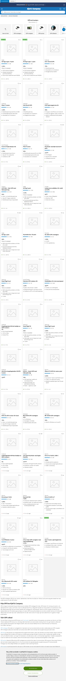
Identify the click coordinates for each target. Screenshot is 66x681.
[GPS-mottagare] (17, 29)
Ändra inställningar (33, 676)
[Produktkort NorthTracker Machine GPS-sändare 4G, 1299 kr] (32, 267)
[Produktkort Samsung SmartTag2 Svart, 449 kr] (11, 267)
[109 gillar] (19, 518)
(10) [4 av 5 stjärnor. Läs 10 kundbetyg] (10, 583)
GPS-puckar (3, 640)
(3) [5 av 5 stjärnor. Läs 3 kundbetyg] (53, 373)
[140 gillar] (40, 434)
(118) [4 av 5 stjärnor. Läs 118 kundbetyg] (53, 283)
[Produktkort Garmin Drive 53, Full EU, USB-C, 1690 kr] (54, 442)
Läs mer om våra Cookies (12, 663)
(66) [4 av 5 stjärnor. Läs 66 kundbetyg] (31, 459)
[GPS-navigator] (29, 29)
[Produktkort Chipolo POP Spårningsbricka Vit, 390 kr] (54, 91)
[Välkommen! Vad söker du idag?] (34, 12)
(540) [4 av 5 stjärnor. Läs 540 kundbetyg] (53, 191)
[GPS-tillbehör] (53, 29)
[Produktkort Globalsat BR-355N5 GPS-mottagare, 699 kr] (32, 402)
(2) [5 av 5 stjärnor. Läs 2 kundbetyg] (9, 459)
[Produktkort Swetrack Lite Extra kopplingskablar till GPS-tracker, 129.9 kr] (11, 357)
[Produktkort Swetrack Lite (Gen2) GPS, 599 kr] (32, 91)
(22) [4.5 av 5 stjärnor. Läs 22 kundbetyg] (53, 499)
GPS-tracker (3, 646)
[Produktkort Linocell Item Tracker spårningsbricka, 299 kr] (54, 526)
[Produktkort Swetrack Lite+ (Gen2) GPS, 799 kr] (54, 48)
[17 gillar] (19, 259)
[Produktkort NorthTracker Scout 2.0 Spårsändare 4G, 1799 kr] (11, 133)
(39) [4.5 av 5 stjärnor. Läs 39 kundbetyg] (53, 457)
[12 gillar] (19, 83)
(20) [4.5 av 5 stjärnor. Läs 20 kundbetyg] (31, 236)
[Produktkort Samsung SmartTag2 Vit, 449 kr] (32, 312)
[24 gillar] (62, 475)
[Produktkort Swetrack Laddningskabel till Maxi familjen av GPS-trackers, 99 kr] (11, 442)
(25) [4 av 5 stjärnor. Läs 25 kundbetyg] (10, 542)
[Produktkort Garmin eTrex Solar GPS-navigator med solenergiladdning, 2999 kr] (32, 526)
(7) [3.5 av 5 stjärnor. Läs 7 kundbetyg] (31, 148)
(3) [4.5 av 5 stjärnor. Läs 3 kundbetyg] (53, 236)
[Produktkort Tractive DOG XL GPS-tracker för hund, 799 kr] (11, 402)
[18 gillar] (19, 559)
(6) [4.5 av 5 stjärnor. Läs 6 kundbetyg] (31, 107)
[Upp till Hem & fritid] (5, 29)
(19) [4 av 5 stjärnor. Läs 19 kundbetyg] (10, 107)
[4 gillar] (41, 83)
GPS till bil (3, 632)
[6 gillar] (41, 349)
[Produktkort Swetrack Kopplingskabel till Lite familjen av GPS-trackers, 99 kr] (11, 312)
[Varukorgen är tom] (64, 9)
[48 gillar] (19, 166)
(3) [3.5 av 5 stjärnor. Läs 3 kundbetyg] (31, 283)
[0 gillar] (41, 394)
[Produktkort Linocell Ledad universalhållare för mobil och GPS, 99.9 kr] (54, 174)
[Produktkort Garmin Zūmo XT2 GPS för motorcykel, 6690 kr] (54, 357)
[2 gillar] (19, 304)
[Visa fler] (63, 29)
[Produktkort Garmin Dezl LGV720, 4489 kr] (32, 483)
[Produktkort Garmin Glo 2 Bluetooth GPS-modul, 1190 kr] (11, 567)
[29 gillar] (19, 349)
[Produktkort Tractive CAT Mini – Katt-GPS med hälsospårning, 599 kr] (11, 174)
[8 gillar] (19, 125)
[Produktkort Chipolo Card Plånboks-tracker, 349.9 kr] (11, 526)
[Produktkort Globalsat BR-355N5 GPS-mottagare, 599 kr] (54, 402)
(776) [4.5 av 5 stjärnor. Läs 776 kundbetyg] (32, 190)
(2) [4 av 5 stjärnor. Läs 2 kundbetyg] (9, 374)
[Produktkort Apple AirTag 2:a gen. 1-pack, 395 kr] (32, 48)
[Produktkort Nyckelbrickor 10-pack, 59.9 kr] (32, 221)
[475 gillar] (62, 166)
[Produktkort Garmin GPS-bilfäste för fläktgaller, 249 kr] (32, 567)
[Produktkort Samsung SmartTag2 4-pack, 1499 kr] (54, 312)
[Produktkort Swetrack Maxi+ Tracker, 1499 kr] (11, 91)
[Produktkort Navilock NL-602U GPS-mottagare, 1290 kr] (54, 221)
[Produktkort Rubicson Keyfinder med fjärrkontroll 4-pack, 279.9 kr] (54, 133)
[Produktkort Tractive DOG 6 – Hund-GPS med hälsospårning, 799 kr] (32, 357)
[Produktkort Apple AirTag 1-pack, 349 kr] (11, 221)
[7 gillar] (41, 125)
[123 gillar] (62, 259)
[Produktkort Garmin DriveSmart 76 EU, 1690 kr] (11, 483)
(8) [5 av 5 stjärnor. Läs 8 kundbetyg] (31, 374)
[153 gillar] (62, 125)
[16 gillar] (62, 213)
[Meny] (2, 9)
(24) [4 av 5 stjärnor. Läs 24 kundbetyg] (53, 63)
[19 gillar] (40, 559)
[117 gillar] (40, 259)
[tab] (4, 1)
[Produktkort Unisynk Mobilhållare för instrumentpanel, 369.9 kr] (54, 267)
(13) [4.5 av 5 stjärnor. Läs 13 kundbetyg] (53, 107)
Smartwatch (26, 620)
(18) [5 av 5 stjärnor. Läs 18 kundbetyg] (10, 63)
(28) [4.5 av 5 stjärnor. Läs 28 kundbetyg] (10, 499)
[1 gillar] (41, 40)
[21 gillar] (19, 394)
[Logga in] (60, 9)
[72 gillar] (40, 166)
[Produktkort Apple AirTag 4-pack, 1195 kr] (32, 174)
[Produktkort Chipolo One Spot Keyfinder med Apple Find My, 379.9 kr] (32, 442)
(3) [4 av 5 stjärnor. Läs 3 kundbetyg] (53, 417)
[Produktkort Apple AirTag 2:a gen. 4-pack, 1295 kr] (11, 48)
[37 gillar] (62, 394)
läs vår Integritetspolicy (24, 663)
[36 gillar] (40, 213)
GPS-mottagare (4, 628)
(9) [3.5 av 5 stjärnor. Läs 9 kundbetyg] (9, 283)
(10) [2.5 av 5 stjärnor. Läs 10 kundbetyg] (10, 148)
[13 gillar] (62, 304)
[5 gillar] (63, 434)
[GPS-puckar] (41, 29)
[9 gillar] (19, 40)
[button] (37, 22)
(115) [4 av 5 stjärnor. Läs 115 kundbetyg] (10, 191)
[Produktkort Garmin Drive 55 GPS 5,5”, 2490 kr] (54, 483)
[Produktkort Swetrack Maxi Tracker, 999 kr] (32, 133)
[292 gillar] (19, 213)
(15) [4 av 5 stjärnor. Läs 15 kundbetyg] (31, 583)
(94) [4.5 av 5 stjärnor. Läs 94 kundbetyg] (53, 150)
